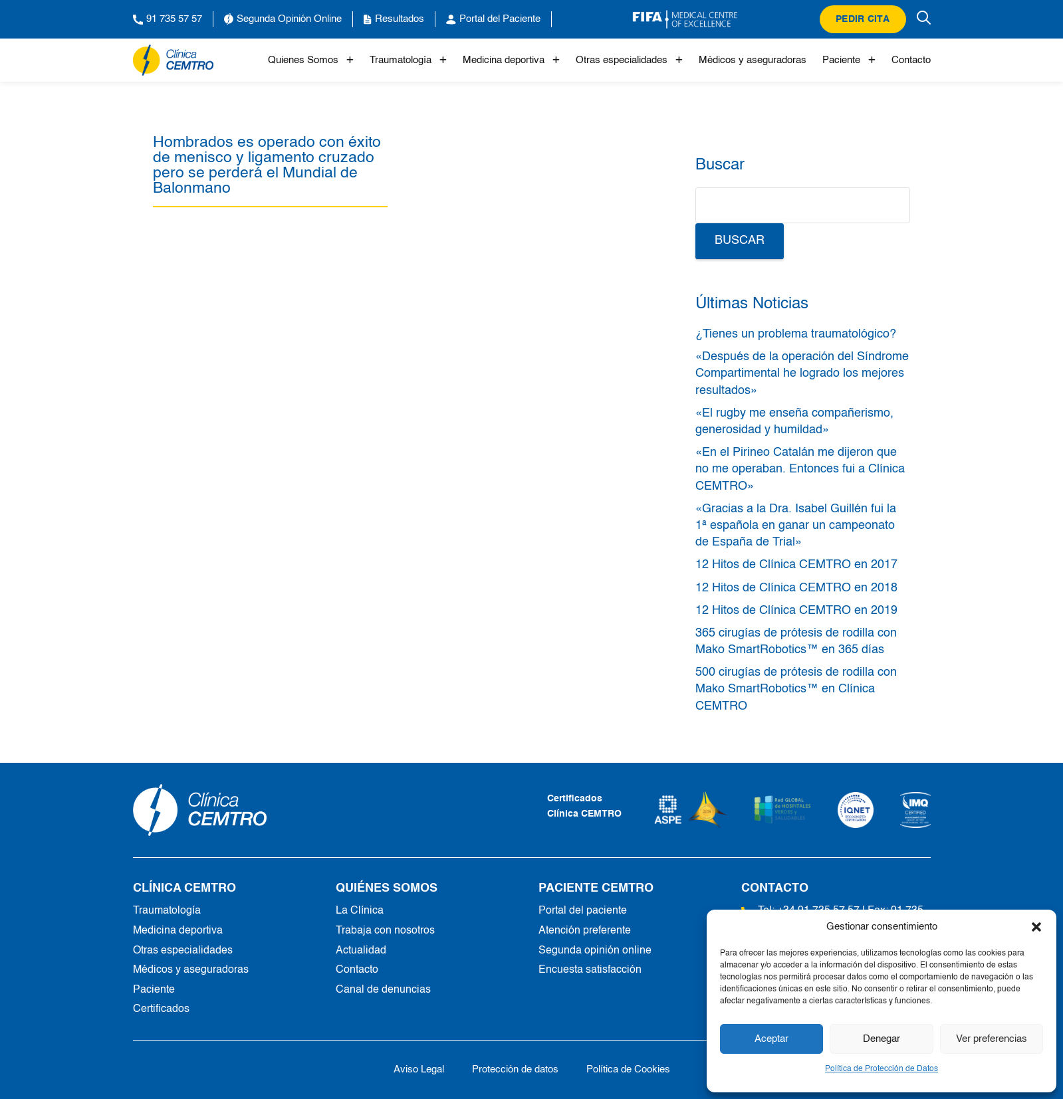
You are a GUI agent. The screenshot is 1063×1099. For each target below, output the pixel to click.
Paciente (849, 60)
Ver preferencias (991, 1039)
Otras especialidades (629, 60)
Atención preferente (584, 931)
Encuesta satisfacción (590, 970)
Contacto (911, 60)
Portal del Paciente (493, 19)
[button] (1036, 927)
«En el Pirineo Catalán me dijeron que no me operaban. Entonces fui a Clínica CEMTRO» (800, 469)
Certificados (161, 1009)
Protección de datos (515, 1069)
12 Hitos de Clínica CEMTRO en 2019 (796, 611)
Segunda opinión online (594, 951)
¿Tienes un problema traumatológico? (795, 334)
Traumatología (408, 60)
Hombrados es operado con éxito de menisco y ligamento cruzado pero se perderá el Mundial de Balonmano (267, 165)
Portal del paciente (582, 911)
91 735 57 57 (167, 19)
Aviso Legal (419, 1069)
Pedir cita (862, 19)
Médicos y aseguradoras (752, 60)
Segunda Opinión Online (283, 19)
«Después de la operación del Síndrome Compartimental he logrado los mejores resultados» (802, 373)
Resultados (394, 19)
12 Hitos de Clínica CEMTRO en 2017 (796, 565)
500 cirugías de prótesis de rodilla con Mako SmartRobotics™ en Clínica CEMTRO (796, 689)
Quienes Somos (311, 60)
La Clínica (360, 911)
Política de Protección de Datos (881, 1069)
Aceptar (771, 1039)
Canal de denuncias (383, 990)
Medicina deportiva (511, 60)
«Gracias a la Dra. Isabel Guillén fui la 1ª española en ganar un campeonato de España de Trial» (795, 525)
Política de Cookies (628, 1069)
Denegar (881, 1039)
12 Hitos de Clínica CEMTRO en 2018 (796, 588)
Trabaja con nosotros (385, 931)
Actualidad (361, 951)
